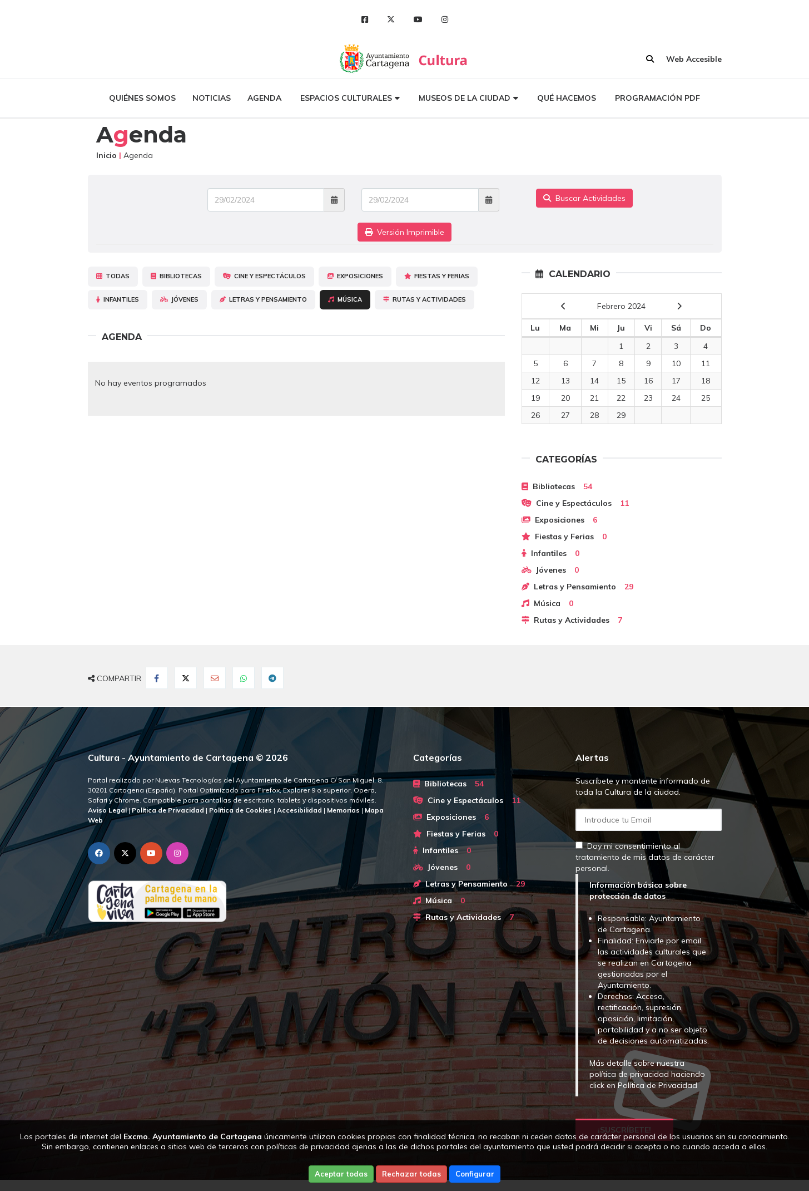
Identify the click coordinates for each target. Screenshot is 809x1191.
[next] (679, 306)
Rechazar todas (411, 1173)
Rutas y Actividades (424, 299)
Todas (113, 276)
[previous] (563, 306)
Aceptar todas (341, 1173)
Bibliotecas (176, 276)
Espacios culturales (346, 98)
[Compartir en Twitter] (186, 678)
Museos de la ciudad (464, 98)
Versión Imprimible (404, 232)
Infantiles (117, 299)
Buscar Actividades (584, 198)
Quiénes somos (142, 98)
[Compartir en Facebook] (157, 678)
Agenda (264, 98)
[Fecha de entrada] (266, 199)
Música (345, 299)
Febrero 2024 (621, 306)
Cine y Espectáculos (264, 276)
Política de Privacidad (657, 1085)
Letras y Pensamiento (263, 299)
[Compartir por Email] (215, 678)
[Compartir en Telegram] (272, 678)
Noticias (211, 98)
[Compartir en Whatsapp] (243, 678)
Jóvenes (179, 299)
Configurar (474, 1173)
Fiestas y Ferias (436, 276)
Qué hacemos (566, 98)
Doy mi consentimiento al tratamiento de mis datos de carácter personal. (644, 857)
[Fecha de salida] (420, 199)
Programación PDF (657, 98)
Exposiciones (355, 276)
